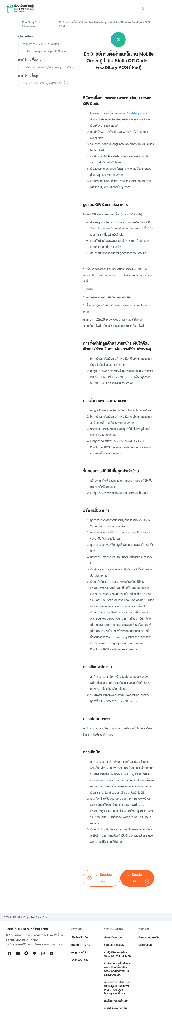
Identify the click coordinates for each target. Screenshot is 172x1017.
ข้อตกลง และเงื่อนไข (114, 945)
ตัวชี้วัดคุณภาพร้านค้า (116, 1001)
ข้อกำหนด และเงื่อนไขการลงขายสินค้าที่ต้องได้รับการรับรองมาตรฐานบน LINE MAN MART (117, 969)
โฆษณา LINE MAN (80, 945)
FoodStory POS (79, 960)
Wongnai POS (78, 952)
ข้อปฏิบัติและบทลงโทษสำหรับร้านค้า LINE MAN (117, 954)
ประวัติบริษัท (145, 945)
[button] (160, 8)
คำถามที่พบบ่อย (113, 937)
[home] (20, 8)
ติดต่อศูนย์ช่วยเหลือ (148, 937)
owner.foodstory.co (130, 113)
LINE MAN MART (79, 937)
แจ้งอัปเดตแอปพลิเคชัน (116, 1008)
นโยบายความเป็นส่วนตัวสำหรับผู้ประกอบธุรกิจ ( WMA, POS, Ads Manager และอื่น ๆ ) (117, 988)
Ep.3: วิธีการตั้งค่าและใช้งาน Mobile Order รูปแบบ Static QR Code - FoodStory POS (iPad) (104, 24)
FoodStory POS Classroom (31, 24)
